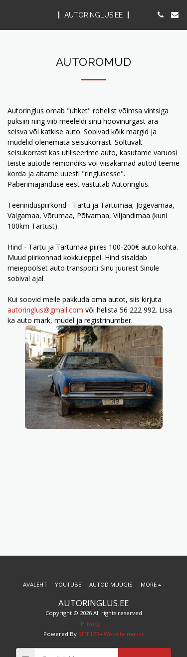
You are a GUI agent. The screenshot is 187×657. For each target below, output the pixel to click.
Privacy (90, 623)
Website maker (124, 634)
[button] (10, 14)
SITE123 (88, 634)
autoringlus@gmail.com (45, 310)
